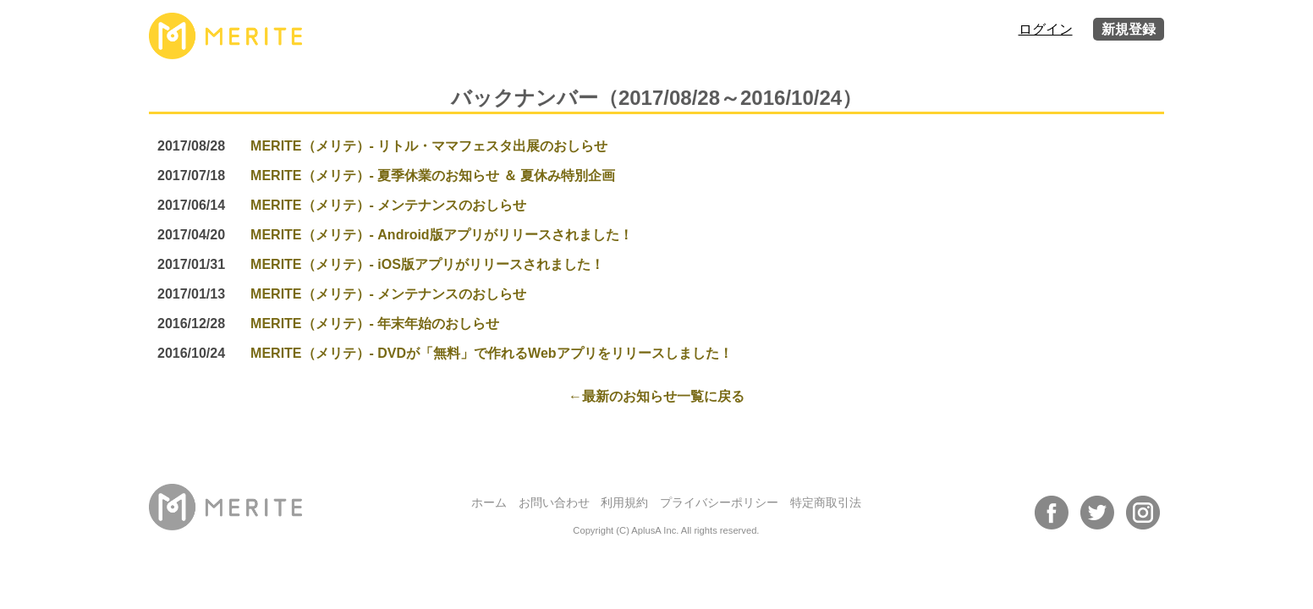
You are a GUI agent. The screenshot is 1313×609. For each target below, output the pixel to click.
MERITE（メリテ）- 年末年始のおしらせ (328, 323)
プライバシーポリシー (719, 502)
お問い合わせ (554, 502)
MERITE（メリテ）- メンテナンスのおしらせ (341, 205)
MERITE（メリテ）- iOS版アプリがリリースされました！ (380, 264)
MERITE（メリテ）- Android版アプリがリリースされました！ (395, 235)
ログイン (1046, 29)
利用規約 (624, 502)
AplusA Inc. (654, 530)
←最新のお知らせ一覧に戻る (656, 396)
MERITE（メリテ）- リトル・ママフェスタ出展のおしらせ (382, 146)
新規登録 (1128, 29)
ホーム (489, 502)
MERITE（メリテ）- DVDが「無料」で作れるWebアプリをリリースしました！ (445, 353)
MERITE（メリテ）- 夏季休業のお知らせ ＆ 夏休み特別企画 (386, 175)
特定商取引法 (825, 502)
